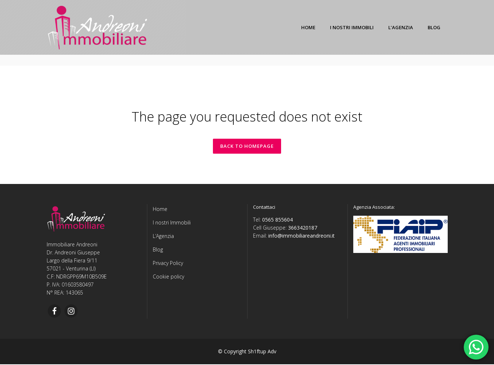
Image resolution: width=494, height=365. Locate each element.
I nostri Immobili (172, 223)
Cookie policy (168, 277)
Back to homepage (247, 146)
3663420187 (302, 228)
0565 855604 (277, 220)
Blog (158, 250)
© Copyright (232, 352)
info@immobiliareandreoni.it (301, 236)
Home (160, 209)
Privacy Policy (168, 263)
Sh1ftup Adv (262, 352)
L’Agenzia (163, 236)
